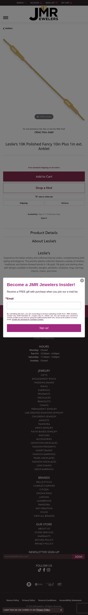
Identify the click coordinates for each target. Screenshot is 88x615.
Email (10, 298)
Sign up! (44, 328)
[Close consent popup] (61, 610)
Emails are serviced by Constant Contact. (28, 319)
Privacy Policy (43, 610)
